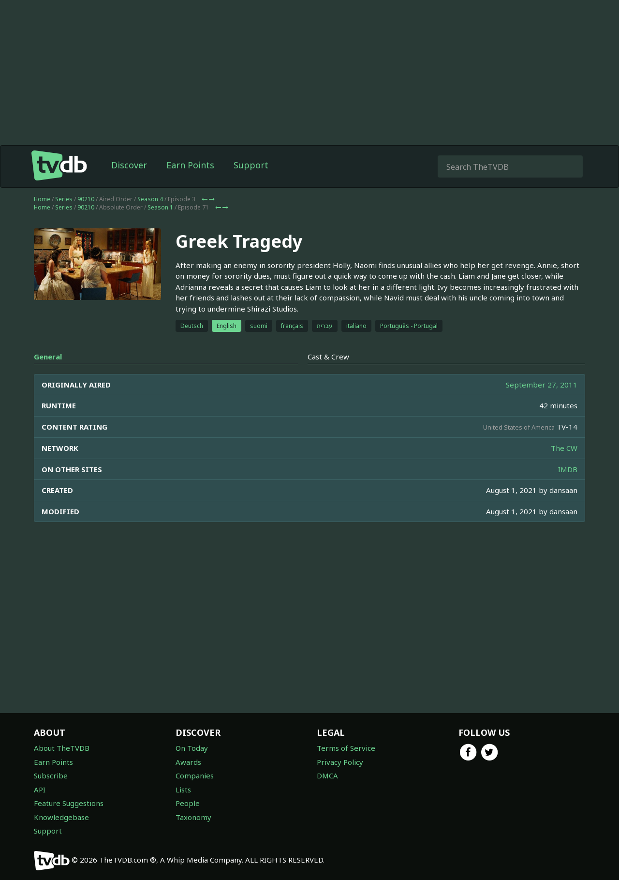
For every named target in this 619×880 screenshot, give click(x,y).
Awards (188, 762)
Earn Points (190, 165)
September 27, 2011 (541, 384)
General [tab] (48, 356)
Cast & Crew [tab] (328, 356)
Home (42, 199)
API (39, 789)
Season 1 (160, 207)
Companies (195, 775)
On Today (192, 748)
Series (64, 199)
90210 (85, 199)
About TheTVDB (61, 748)
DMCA (327, 775)
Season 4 (150, 199)
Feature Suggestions (68, 803)
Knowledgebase (61, 817)
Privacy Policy (340, 762)
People (188, 803)
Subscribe (51, 775)
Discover (129, 165)
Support (251, 165)
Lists (183, 789)
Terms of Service (346, 748)
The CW (564, 448)
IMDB (567, 469)
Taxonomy (193, 817)
